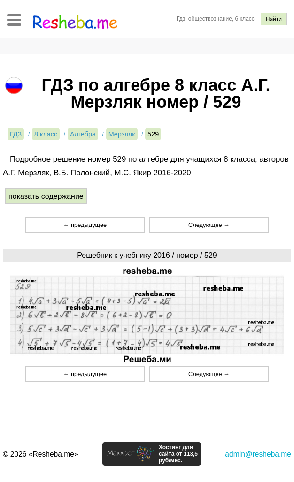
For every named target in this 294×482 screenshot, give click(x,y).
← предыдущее (85, 224)
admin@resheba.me (258, 454)
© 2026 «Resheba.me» (40, 454)
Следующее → (209, 224)
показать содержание (46, 196)
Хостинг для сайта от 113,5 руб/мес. (178, 454)
